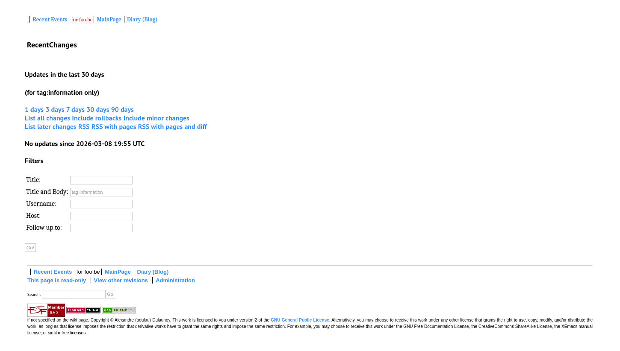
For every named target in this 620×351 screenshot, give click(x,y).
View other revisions (121, 280)
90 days (122, 109)
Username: (41, 204)
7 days (75, 109)
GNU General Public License (300, 320)
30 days (97, 109)
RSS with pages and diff (172, 126)
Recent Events (50, 19)
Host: (33, 215)
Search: (34, 294)
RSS (84, 126)
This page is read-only (56, 280)
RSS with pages (114, 126)
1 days (34, 109)
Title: (33, 180)
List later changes (51, 126)
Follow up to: (44, 227)
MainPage (109, 19)
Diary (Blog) (142, 19)
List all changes (47, 118)
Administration (175, 280)
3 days (54, 109)
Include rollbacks (96, 118)
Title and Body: (47, 192)
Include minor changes (156, 118)
